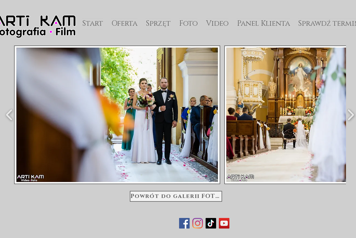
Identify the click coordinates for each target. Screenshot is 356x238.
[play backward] (9, 114)
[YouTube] (224, 223)
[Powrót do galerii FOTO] (176, 196)
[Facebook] (184, 223)
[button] (117, 114)
